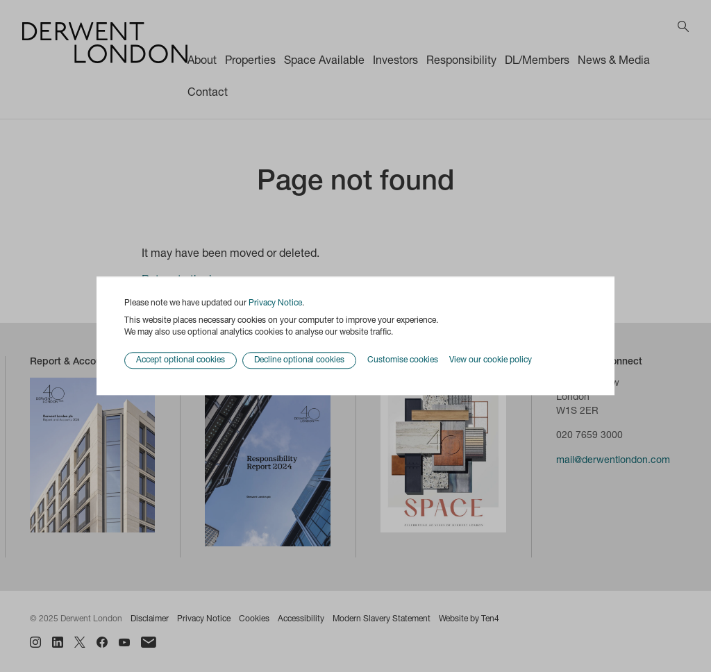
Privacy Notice (275, 303)
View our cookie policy (490, 360)
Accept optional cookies (180, 361)
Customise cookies (402, 360)
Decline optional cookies (299, 361)
